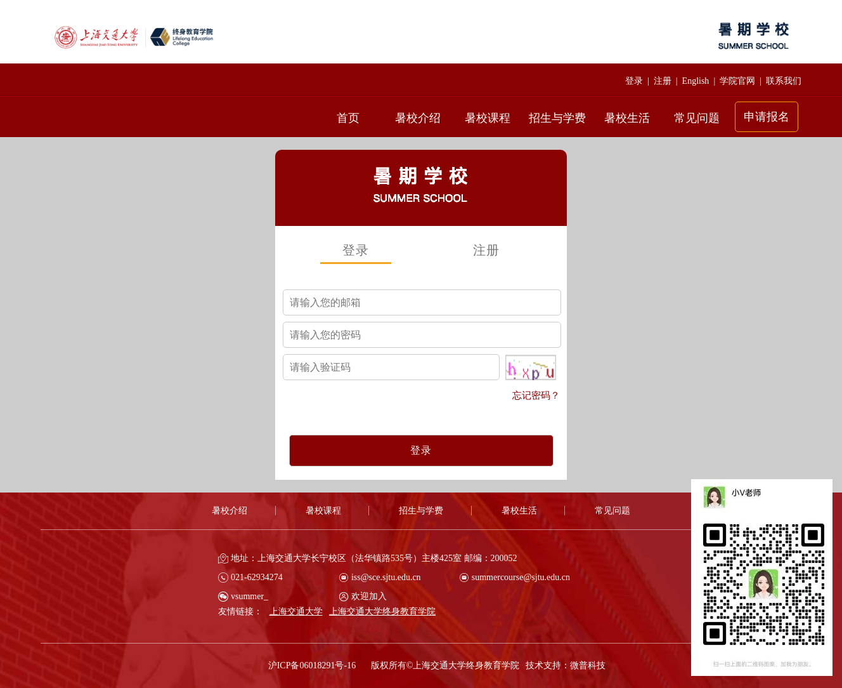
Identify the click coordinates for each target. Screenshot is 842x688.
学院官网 (737, 81)
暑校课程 (487, 118)
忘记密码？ (536, 395)
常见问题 (697, 118)
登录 (634, 81)
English (695, 81)
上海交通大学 (296, 611)
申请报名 (766, 116)
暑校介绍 (418, 118)
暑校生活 (627, 118)
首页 (348, 118)
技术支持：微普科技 (566, 665)
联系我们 (783, 81)
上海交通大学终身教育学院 (382, 611)
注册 (662, 81)
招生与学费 (557, 118)
